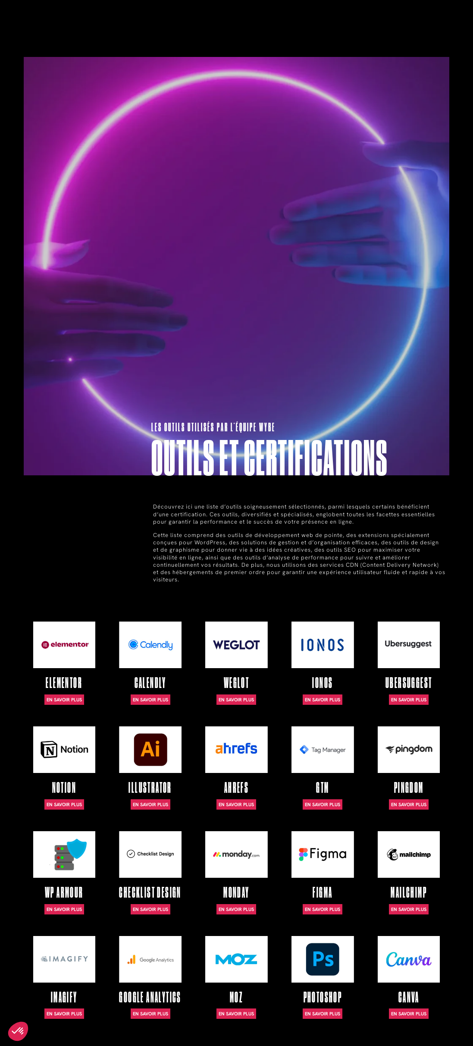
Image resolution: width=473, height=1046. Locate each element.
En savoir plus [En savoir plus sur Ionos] (322, 700)
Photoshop (323, 997)
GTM (322, 787)
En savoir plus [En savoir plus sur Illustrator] (150, 804)
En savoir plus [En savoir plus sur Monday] (236, 909)
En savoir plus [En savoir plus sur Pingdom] (408, 804)
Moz (236, 997)
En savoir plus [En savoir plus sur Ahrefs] (236, 804)
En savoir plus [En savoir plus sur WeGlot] (236, 700)
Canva (409, 997)
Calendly (150, 683)
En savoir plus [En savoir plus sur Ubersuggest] (408, 700)
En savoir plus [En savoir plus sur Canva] (408, 1014)
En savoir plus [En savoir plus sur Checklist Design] (150, 909)
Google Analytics (150, 997)
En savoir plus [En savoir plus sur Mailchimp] (408, 909)
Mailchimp (409, 892)
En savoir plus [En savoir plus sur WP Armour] (64, 909)
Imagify (64, 997)
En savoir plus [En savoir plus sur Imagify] (64, 1014)
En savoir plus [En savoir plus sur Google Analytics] (150, 1014)
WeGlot (236, 683)
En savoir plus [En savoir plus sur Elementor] (64, 700)
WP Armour (64, 892)
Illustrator (150, 787)
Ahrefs (236, 787)
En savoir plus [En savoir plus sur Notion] (64, 804)
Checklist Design (150, 892)
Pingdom (409, 787)
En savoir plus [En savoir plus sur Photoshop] (322, 1014)
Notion (64, 787)
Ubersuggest (408, 683)
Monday (236, 892)
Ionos (322, 683)
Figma (322, 892)
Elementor (64, 683)
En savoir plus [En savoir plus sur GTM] (322, 804)
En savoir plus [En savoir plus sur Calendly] (150, 700)
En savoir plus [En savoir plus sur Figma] (322, 909)
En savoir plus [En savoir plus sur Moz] (236, 1014)
